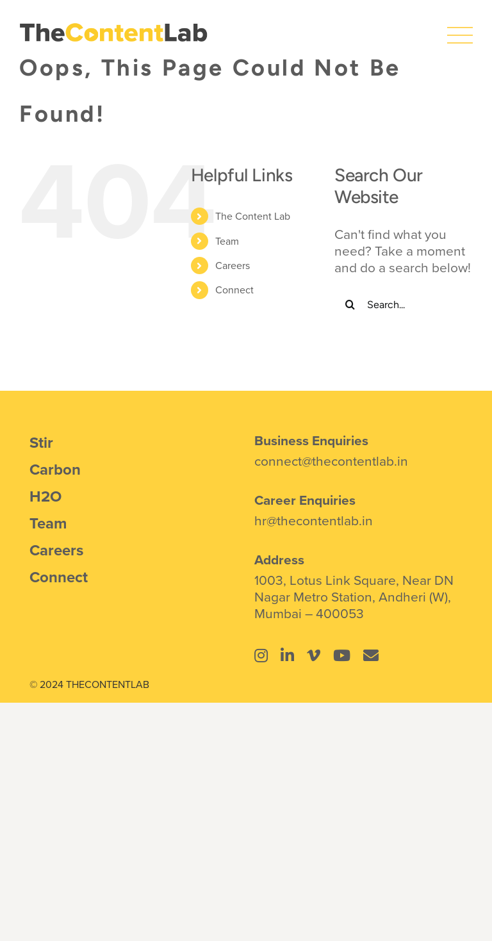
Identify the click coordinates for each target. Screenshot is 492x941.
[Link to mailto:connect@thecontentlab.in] (371, 655)
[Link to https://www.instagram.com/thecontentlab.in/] (261, 655)
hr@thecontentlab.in (313, 520)
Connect (234, 289)
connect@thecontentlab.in (331, 460)
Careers (232, 265)
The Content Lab (252, 216)
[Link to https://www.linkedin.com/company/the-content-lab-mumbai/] (287, 655)
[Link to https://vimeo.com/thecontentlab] (313, 655)
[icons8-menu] (460, 28)
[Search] (350, 304)
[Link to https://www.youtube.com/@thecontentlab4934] (341, 655)
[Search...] (403, 304)
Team (227, 241)
